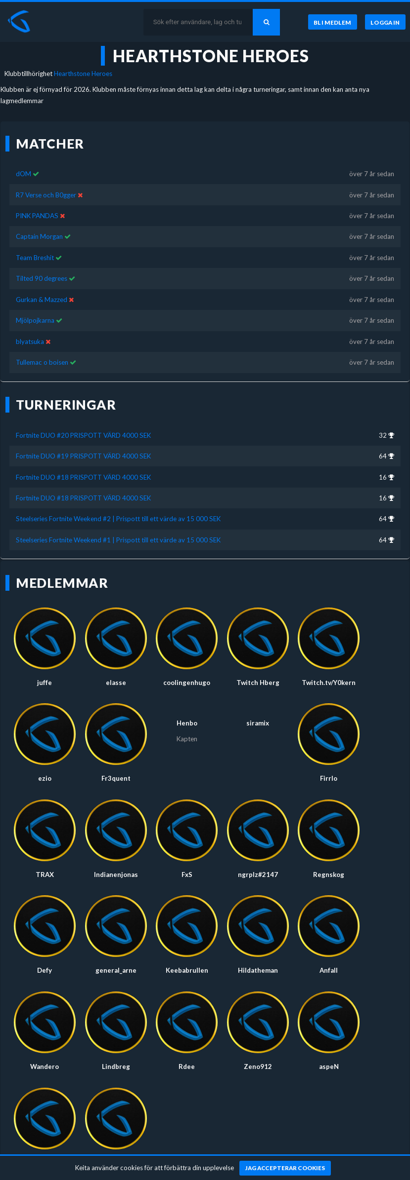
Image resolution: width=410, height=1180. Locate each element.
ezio (44, 778)
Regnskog (328, 874)
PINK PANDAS (37, 216)
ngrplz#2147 (258, 874)
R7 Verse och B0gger (46, 195)
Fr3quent (116, 778)
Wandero (44, 1066)
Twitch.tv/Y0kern (329, 682)
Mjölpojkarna (35, 320)
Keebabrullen (187, 970)
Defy (44, 970)
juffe (44, 682)
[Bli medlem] (332, 22)
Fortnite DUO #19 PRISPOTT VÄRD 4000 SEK (83, 456)
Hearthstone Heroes (83, 73)
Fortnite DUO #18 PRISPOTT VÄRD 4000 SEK (83, 477)
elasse (116, 682)
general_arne (116, 970)
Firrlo (328, 778)
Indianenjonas (116, 874)
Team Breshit (35, 258)
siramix (257, 723)
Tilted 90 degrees (41, 278)
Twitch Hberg (257, 682)
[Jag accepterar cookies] (285, 1168)
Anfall (328, 970)
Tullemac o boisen (42, 362)
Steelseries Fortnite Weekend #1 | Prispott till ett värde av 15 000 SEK (118, 540)
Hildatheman (258, 970)
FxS (187, 874)
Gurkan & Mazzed (41, 300)
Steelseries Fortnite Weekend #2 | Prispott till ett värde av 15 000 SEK (118, 519)
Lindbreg (116, 1066)
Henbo (187, 723)
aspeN (329, 1066)
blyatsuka (30, 341)
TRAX (45, 874)
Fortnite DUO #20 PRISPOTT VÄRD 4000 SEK (83, 435)
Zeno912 (258, 1066)
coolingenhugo (186, 682)
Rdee (187, 1066)
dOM (23, 174)
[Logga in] (385, 22)
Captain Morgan (39, 236)
